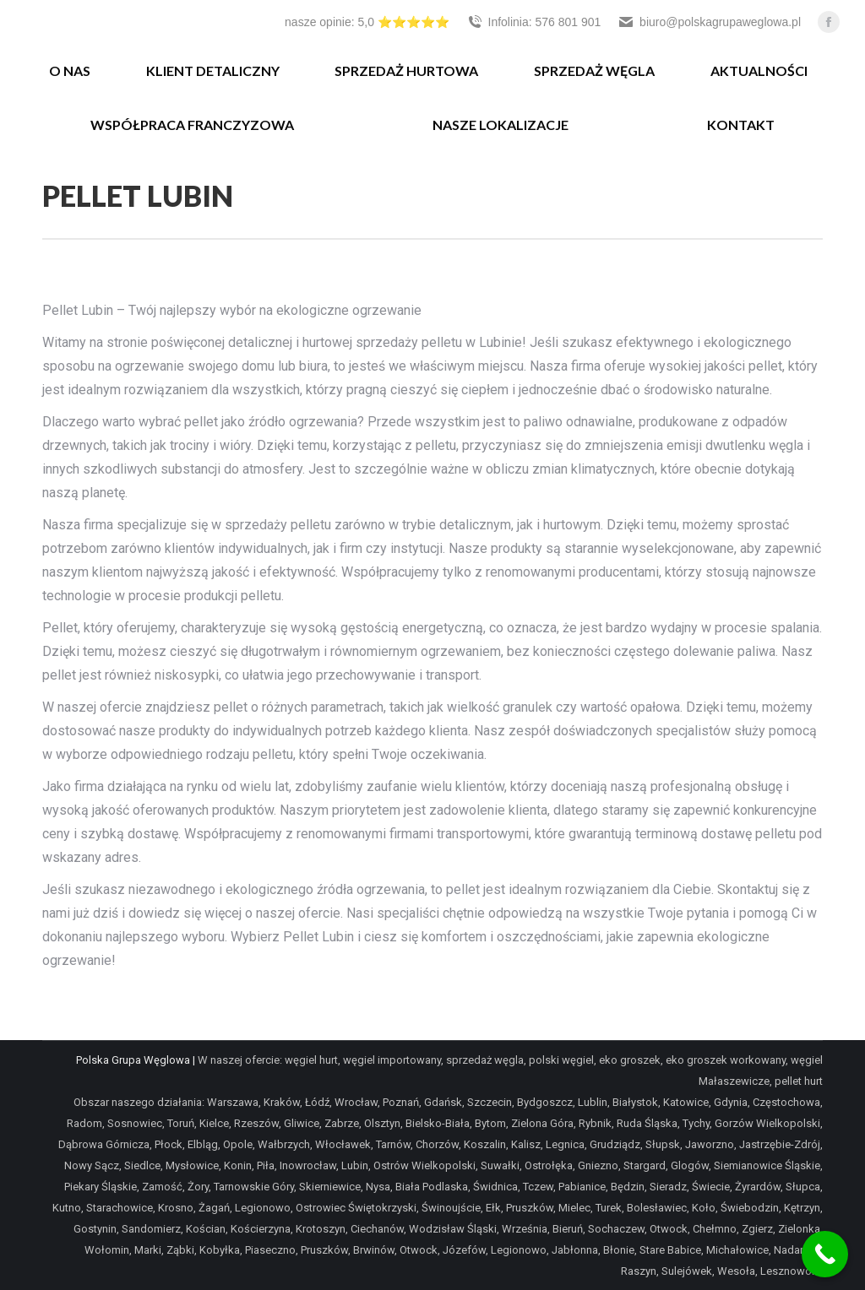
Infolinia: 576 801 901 (533, 22)
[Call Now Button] (825, 1254)
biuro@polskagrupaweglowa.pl (709, 22)
